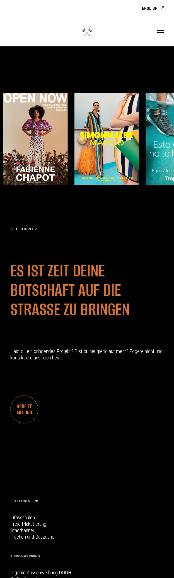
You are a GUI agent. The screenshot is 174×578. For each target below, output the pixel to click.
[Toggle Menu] (160, 32)
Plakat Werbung (24, 501)
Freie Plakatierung (28, 524)
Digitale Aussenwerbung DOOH (40, 572)
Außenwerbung (25, 556)
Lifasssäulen (22, 517)
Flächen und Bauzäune (32, 537)
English (153, 8)
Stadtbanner (22, 530)
